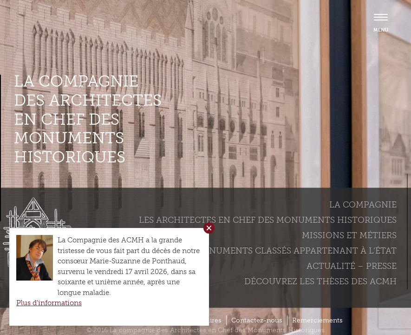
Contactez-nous (256, 320)
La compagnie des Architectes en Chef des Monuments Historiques (88, 119)
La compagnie (363, 204)
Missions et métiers (349, 235)
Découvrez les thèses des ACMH (320, 281)
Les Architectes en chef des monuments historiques (268, 219)
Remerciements (317, 320)
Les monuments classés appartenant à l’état (287, 250)
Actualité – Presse (352, 266)
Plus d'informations (49, 303)
